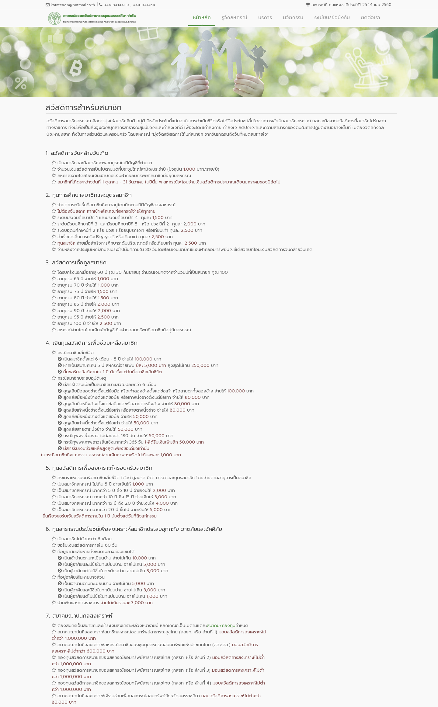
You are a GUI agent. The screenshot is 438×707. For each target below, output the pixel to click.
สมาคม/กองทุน (221, 625)
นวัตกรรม (293, 17)
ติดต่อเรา (370, 17)
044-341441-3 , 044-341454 (127, 5)
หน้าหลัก (202, 17)
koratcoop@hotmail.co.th (70, 5)
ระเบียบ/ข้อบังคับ (332, 17)
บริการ (265, 17)
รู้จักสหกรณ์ (234, 17)
